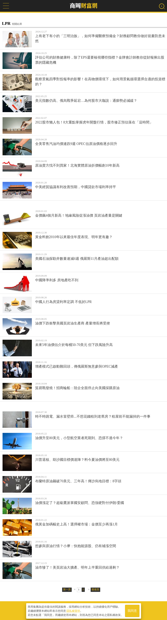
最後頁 (95, 589)
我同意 (132, 610)
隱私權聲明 (73, 610)
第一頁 (67, 589)
